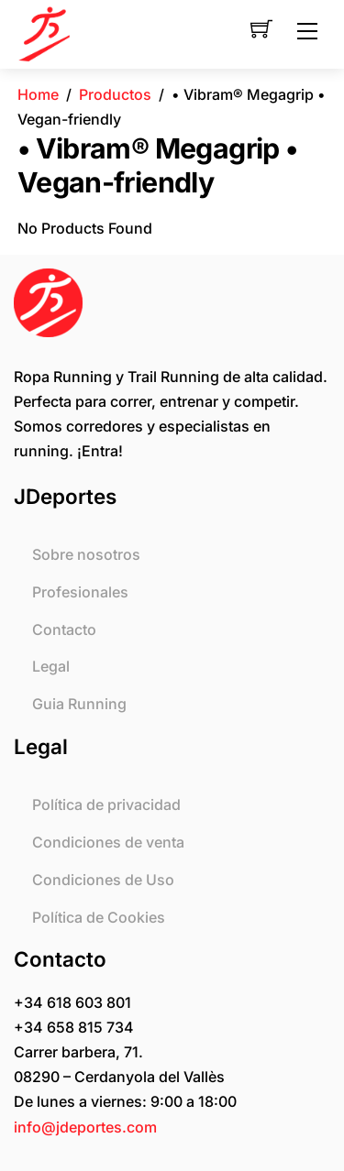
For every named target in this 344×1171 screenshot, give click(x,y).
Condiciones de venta (108, 842)
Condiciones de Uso (103, 879)
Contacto (64, 629)
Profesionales (80, 592)
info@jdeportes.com (85, 1127)
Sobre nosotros (86, 554)
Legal (51, 666)
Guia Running (79, 704)
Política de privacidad (106, 804)
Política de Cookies (98, 917)
